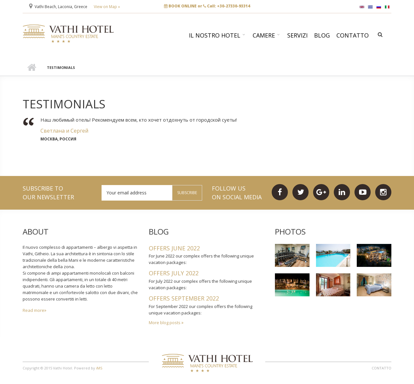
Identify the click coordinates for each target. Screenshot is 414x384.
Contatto (352, 35)
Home (31, 68)
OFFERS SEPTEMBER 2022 (184, 298)
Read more (33, 310)
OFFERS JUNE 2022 (174, 248)
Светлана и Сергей (64, 130)
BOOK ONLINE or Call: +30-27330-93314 (207, 6)
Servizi (297, 35)
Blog (322, 35)
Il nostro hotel (214, 35)
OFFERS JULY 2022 (174, 273)
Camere (264, 35)
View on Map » (107, 6)
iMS (99, 368)
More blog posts (165, 322)
